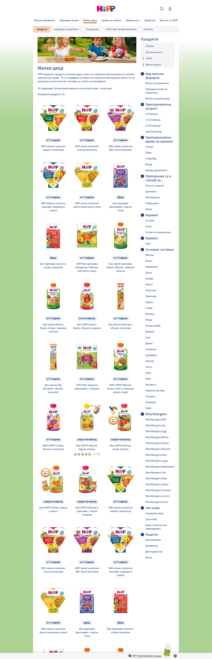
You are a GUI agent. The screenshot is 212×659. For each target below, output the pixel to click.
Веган (148, 557)
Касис (148, 272)
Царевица (151, 355)
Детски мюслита (154, 52)
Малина (149, 314)
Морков (149, 331)
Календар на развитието (66, 29)
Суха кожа (151, 519)
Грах (147, 337)
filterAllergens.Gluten (157, 443)
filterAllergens (156, 414)
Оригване (150, 191)
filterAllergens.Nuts (156, 454)
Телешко (150, 396)
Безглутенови (153, 539)
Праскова (150, 296)
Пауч (148, 243)
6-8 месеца (151, 113)
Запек (148, 209)
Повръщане (152, 203)
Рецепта (151, 535)
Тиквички (150, 349)
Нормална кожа (154, 513)
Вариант (151, 215)
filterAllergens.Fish (155, 472)
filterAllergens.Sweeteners (159, 466)
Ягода (148, 319)
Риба (148, 408)
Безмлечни (151, 545)
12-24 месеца (152, 119)
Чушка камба (152, 325)
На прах (149, 220)
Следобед (150, 158)
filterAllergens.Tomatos (158, 490)
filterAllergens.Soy (155, 425)
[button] (162, 8)
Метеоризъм (152, 197)
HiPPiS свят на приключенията (121, 29)
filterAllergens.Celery (156, 484)
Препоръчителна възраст (158, 106)
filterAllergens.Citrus (156, 502)
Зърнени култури (155, 390)
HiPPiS (149, 58)
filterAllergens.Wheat (157, 437)
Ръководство (92, 29)
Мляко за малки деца (157, 98)
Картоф (149, 361)
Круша (149, 302)
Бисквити (150, 384)
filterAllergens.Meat (156, 478)
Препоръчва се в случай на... (158, 178)
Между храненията (156, 170)
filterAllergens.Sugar (156, 460)
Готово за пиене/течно (158, 232)
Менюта (150, 46)
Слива (149, 308)
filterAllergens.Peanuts (158, 449)
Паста (148, 367)
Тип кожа (152, 508)
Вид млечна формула (154, 76)
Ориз (148, 372)
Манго (149, 284)
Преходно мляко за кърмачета (156, 90)
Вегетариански (154, 551)
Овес (148, 378)
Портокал (150, 290)
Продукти (42, 29)
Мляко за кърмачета (157, 83)
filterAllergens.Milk (155, 419)
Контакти (148, 29)
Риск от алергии (154, 185)
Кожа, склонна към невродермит (156, 526)
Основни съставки (159, 250)
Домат (149, 343)
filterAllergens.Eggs (156, 431)
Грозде (149, 278)
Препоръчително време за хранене (159, 139)
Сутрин (149, 146)
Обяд (148, 152)
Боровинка (151, 266)
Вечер (148, 164)
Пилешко (150, 402)
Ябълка (149, 255)
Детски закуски (153, 64)
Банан (148, 260)
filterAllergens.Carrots (157, 496)
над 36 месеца (153, 131)
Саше (148, 226)
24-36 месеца (152, 125)
